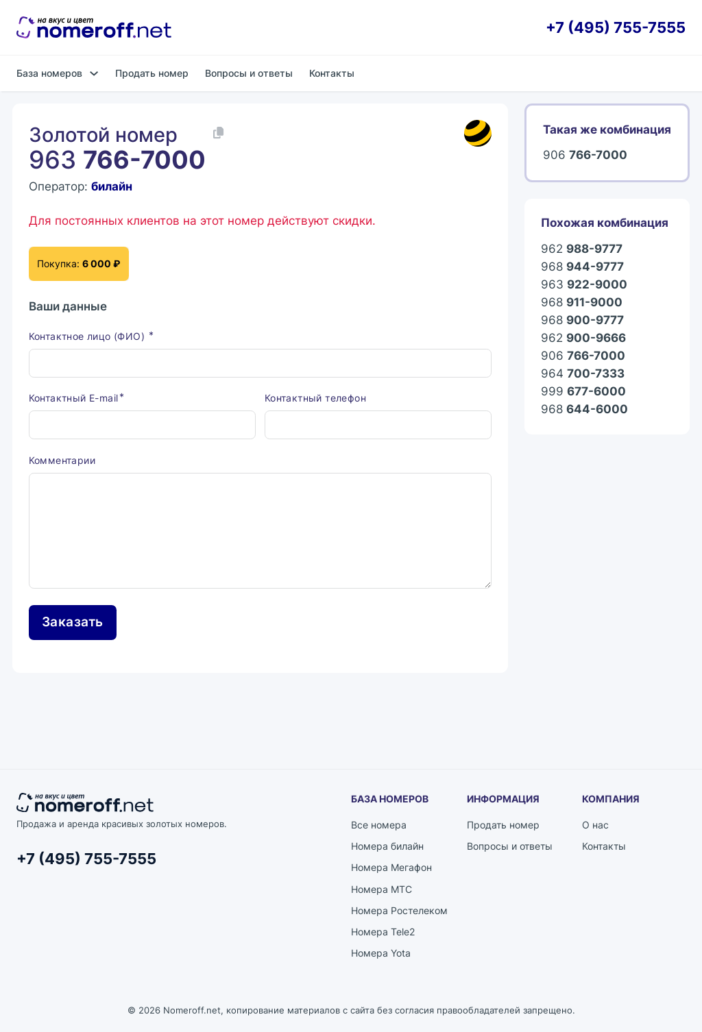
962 (581, 249)
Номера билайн (387, 846)
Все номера (379, 825)
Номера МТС (381, 890)
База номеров (49, 73)
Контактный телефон (315, 398)
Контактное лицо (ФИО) (88, 337)
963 (584, 284)
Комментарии (62, 461)
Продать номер (152, 73)
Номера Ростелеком (399, 911)
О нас (595, 825)
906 (585, 155)
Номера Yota (381, 953)
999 (583, 391)
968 (582, 266)
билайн (111, 186)
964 (583, 373)
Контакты (331, 73)
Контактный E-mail (74, 398)
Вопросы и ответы (249, 73)
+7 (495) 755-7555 (616, 27)
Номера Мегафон (391, 868)
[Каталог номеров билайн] (478, 133)
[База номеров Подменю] (94, 73)
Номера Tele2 (383, 932)
